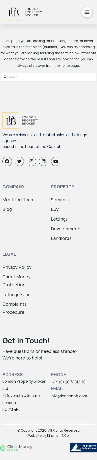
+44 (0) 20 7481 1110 (68, 382)
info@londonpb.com (69, 396)
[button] (87, 12)
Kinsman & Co (58, 435)
